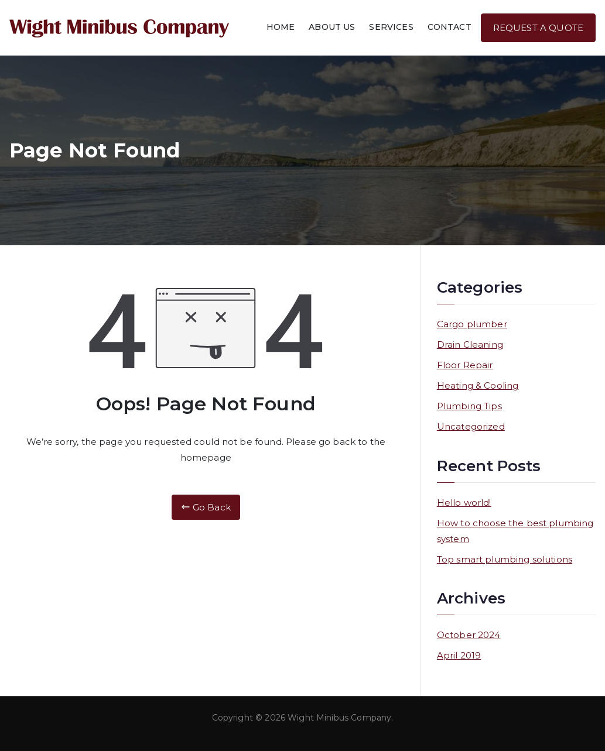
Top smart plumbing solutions (504, 559)
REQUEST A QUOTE (538, 27)
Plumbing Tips (469, 405)
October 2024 (469, 634)
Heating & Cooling (478, 385)
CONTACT (449, 27)
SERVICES (391, 27)
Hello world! (464, 502)
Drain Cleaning (470, 344)
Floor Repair (465, 365)
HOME (280, 27)
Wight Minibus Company (339, 717)
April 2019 (459, 655)
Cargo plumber (472, 324)
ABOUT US (332, 27)
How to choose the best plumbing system (515, 530)
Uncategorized (471, 426)
